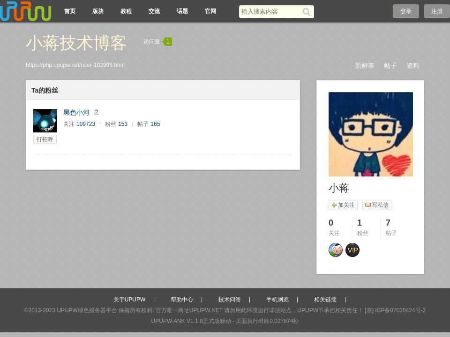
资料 (413, 65)
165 (155, 124)
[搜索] (308, 11)
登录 (406, 11)
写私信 (377, 205)
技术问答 (229, 299)
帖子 (390, 65)
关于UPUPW (129, 299)
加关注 (343, 205)
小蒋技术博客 (76, 42)
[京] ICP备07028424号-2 (395, 310)
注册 (436, 11)
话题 (182, 11)
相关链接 (325, 299)
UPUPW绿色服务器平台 (87, 310)
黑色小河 (76, 112)
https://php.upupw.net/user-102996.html (75, 65)
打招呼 (45, 139)
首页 (69, 11)
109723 (85, 124)
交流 (154, 11)
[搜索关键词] (270, 11)
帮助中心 (182, 299)
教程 (126, 11)
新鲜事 (365, 65)
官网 (210, 11)
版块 (98, 11)
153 (123, 124)
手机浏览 (277, 299)
